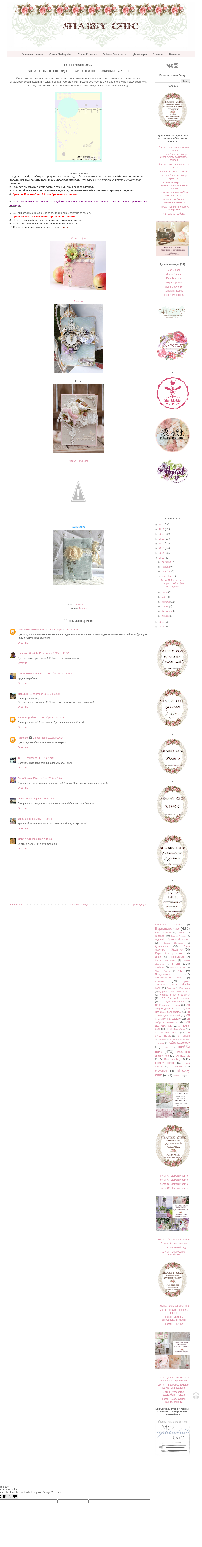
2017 (162, 538)
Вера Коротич (174, 282)
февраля (167, 611)
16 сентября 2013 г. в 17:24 (48, 737)
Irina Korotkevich (28, 653)
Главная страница (32, 54)
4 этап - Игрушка (174, 1324)
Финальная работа (174, 213)
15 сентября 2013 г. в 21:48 (63, 629)
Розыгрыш (184, 988)
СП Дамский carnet (172, 1001)
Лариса (78, 301)
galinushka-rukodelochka (32, 629)
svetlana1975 (78, 527)
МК (180, 970)
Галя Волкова (174, 278)
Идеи (158, 956)
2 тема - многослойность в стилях (174, 166)
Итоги (176, 963)
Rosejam (23, 737)
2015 (162, 548)
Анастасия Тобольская (168, 924)
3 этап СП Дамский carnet (173, 1179)
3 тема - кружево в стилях (174, 171)
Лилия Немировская (30, 673)
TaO (20, 758)
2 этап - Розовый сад (174, 1247)
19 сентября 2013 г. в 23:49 (38, 758)
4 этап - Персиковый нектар (174, 1239)
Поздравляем (162, 974)
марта (165, 606)
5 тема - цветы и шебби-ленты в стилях (174, 194)
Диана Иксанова (173, 943)
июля (165, 592)
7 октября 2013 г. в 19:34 (38, 839)
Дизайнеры (140, 54)
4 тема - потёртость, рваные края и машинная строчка (174, 185)
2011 (162, 626)
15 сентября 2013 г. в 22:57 (54, 653)
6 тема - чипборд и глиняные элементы (174, 201)
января (166, 616)
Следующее (17, 904)
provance (161, 1070)
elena (21, 798)
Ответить (23, 642)
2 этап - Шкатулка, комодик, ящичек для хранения (174, 1386)
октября (166, 571)
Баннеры (174, 54)
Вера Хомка (25, 778)
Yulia (21, 818)
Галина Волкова (178, 936)
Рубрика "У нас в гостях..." (174, 994)
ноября (166, 566)
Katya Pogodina (27, 717)
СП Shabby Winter (175, 1029)
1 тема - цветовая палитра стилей (174, 148)
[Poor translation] (12, 1496)
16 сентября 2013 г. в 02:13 (58, 673)
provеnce (177, 1066)
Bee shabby (172, 1059)
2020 (162, 524)
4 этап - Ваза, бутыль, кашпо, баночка (174, 1400)
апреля (166, 601)
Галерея (159, 936)
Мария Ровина (174, 274)
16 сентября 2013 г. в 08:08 (44, 693)
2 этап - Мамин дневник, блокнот (174, 1311)
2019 (162, 529)
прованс (160, 981)
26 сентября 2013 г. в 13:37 (40, 798)
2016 (162, 543)
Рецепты (171, 988)
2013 (162, 557)
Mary (21, 839)
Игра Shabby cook (168, 953)
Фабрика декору (179, 1042)
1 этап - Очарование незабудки (173, 1253)
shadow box (178, 1076)
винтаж (181, 933)
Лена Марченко (174, 286)
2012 (162, 622)
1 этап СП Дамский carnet (173, 1188)
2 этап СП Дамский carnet (173, 1183)
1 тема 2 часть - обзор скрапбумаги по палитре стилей (174, 157)
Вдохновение (167, 928)
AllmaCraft (183, 1055)
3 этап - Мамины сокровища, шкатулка (174, 1318)
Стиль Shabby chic (60, 54)
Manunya (23, 693)
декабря (167, 562)
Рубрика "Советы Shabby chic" (174, 991)
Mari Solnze (174, 270)
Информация (176, 956)
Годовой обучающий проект (172, 939)
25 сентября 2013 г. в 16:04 (48, 778)
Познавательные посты (169, 978)
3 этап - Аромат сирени (174, 1243)
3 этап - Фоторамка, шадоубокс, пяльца (174, 1393)
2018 (162, 534)
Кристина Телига (174, 290)
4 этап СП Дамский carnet (173, 1175)
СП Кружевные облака (168, 1005)
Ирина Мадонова (174, 294)
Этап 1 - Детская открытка (174, 1305)
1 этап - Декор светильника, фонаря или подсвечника (174, 1379)
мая (164, 596)
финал (166, 1047)
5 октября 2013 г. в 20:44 (38, 818)
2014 (162, 553)
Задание (83, 608)
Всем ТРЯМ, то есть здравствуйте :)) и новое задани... (172, 583)
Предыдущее (138, 904)
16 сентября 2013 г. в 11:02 (52, 717)
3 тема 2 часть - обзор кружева (174, 177)
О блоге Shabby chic (115, 54)
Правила (158, 54)
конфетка (160, 967)
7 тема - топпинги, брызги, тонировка (174, 208)
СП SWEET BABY (166, 1032)
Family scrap (164, 1062)
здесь (66, 226)
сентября (167, 576)
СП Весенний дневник (176, 998)
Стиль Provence (87, 54)
